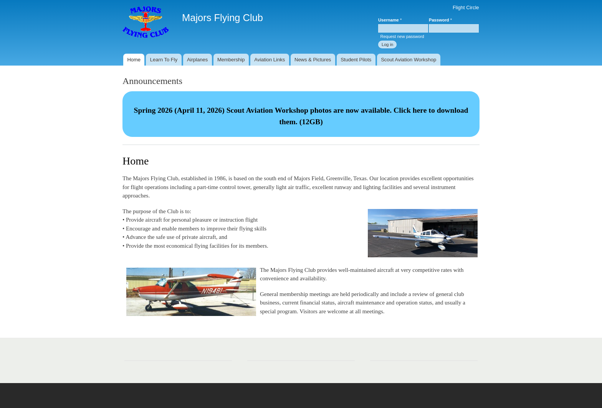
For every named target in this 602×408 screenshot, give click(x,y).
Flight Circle (466, 7)
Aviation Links (269, 60)
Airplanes (197, 60)
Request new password (402, 36)
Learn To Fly (163, 60)
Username (390, 20)
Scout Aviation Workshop (408, 60)
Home (134, 60)
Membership (231, 60)
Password (440, 20)
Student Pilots (356, 60)
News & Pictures (312, 60)
